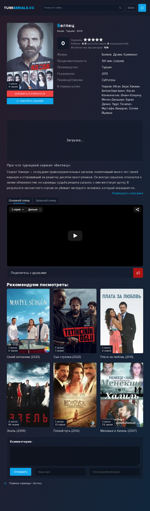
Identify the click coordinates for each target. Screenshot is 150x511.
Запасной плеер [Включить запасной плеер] (46, 200)
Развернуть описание (127, 193)
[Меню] (142, 8)
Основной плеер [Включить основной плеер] (19, 200)
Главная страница (20, 483)
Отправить (20, 471)
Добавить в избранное (30, 93)
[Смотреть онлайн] (30, 101)
